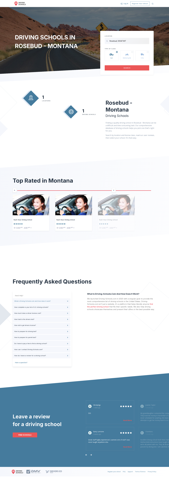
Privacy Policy (152, 474)
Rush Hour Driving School (23, 220)
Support (130, 474)
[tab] (41, 301)
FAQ (124, 474)
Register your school (114, 474)
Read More (114, 420)
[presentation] (15, 190)
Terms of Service (140, 474)
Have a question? (21, 362)
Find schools (24, 436)
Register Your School (140, 4)
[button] (124, 3)
